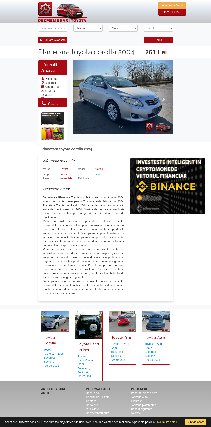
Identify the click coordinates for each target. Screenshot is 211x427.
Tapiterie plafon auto (143, 405)
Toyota (64, 168)
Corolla (99, 168)
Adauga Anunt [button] (172, 5)
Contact (91, 401)
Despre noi (93, 393)
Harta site (92, 405)
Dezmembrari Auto (97, 413)
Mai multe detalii (167, 422)
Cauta (158, 40)
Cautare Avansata (53, 40)
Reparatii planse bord (144, 393)
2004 (98, 174)
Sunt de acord (195, 422)
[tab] (66, 149)
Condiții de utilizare (98, 397)
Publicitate (92, 409)
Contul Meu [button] (172, 12)
